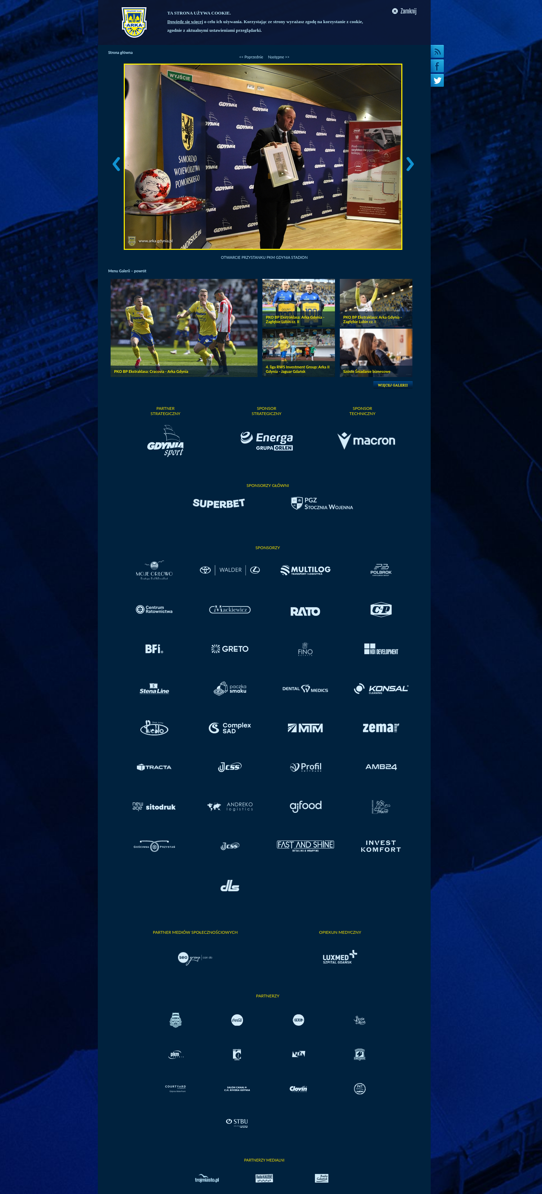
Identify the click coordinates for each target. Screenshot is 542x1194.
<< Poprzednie (251, 57)
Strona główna (120, 52)
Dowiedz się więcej (185, 21)
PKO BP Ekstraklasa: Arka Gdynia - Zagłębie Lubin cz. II (295, 319)
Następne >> (278, 57)
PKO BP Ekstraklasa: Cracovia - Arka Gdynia (151, 371)
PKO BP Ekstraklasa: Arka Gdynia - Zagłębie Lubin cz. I (372, 319)
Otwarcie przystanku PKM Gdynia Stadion (264, 257)
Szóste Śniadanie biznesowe (366, 371)
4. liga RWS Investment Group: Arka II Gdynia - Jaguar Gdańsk (297, 369)
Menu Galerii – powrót (127, 271)
